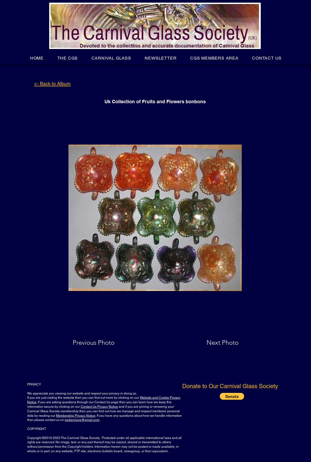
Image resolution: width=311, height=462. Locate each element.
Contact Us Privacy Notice (99, 407)
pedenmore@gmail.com (82, 420)
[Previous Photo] (101, 342)
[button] (68, 58)
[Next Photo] (212, 342)
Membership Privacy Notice (75, 416)
